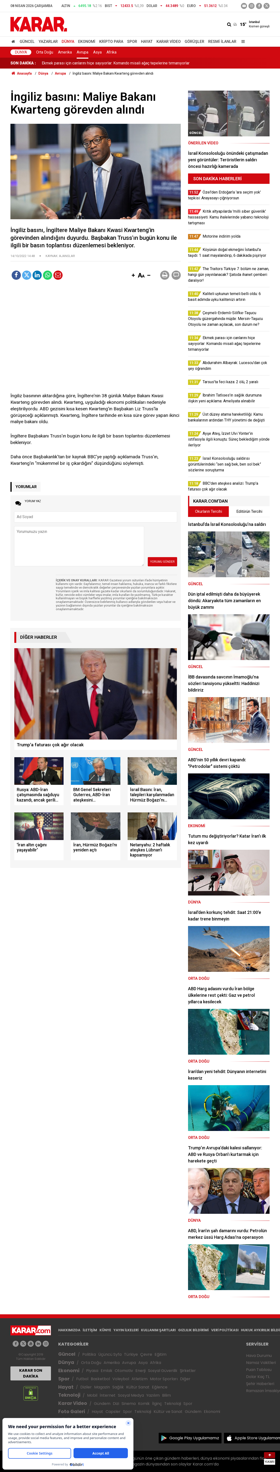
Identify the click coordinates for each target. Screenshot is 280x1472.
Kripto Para (111, 41)
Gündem (102, 1403)
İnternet (107, 1395)
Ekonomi (86, 41)
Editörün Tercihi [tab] (249, 511)
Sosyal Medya (131, 1395)
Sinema (129, 1403)
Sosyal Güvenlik (162, 1370)
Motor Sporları (164, 1379)
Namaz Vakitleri (261, 1362)
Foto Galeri (71, 1411)
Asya (97, 52)
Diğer (185, 1379)
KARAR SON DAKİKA (30, 1373)
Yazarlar (48, 41)
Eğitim (160, 1354)
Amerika (65, 52)
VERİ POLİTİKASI (225, 1330)
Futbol (82, 1379)
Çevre (146, 1354)
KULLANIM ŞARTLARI (158, 1330)
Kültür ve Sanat (168, 1411)
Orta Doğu (44, 52)
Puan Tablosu (259, 1369)
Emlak (106, 1370)
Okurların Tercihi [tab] (208, 511)
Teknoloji (69, 1395)
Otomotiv (124, 1370)
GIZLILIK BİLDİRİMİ (193, 1330)
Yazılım (153, 1395)
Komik (144, 1403)
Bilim (166, 1395)
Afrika (111, 52)
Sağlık (118, 1387)
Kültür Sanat (137, 1387)
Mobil (92, 1395)
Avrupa (82, 52)
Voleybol (120, 1379)
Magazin (102, 1387)
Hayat (147, 41)
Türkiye (131, 1354)
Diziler (86, 1387)
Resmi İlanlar (222, 41)
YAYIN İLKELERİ (126, 1330)
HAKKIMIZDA (69, 1330)
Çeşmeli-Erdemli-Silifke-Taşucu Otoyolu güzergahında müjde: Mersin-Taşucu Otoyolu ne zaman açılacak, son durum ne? (142, 63)
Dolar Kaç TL (258, 1376)
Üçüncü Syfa (110, 1354)
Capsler (113, 1411)
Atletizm (140, 1379)
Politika (89, 1354)
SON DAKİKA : (23, 63)
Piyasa (92, 1370)
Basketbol (100, 1379)
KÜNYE (105, 1330)
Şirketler (188, 1370)
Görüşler (194, 41)
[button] (133, 275)
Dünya (68, 41)
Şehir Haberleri (260, 1383)
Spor (132, 41)
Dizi (116, 1403)
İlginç (157, 1403)
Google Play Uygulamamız (194, 1438)
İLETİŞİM (90, 1330)
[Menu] (242, 42)
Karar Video (168, 41)
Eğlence (159, 1387)
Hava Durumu (259, 1355)
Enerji (140, 1370)
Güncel (27, 41)
